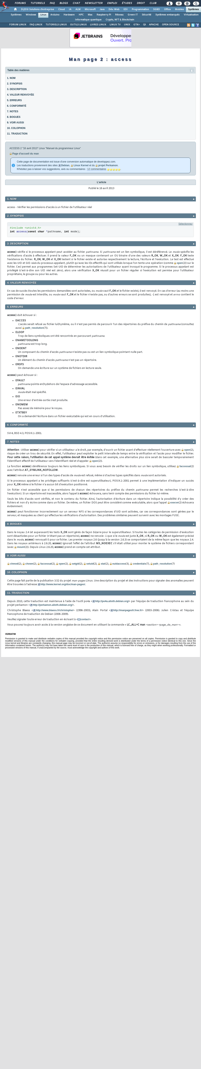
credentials (139, 563)
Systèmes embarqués (167, 14)
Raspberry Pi (104, 14)
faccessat (185, 466)
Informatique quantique (88, 19)
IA (70, 9)
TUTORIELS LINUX (56, 24)
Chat (76, 3)
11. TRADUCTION (17, 133)
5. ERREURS (14, 100)
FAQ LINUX (36, 24)
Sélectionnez (185, 223)
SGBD (156, 9)
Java (102, 9)
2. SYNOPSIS (14, 83)
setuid (90, 563)
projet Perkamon (108, 165)
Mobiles (179, 9)
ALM (78, 9)
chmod (14, 563)
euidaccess (119, 563)
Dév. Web (114, 9)
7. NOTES (12, 111)
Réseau (119, 14)
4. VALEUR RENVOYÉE (20, 94)
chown (29, 563)
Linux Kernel (81, 165)
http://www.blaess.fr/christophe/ (54, 610)
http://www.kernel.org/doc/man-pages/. (63, 584)
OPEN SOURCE (170, 24)
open (180, 263)
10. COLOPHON (16, 128)
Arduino (54, 14)
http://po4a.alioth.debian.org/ (112, 601)
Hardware (69, 14)
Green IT (133, 14)
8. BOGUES (13, 117)
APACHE (154, 24)
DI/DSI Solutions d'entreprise (37, 9)
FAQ (52, 3)
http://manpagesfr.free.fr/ (127, 610)
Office (167, 9)
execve (174, 502)
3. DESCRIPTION (17, 89)
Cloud (61, 9)
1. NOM (11, 78)
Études (126, 3)
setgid (75, 563)
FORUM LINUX (17, 24)
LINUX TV (115, 24)
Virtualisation (191, 14)
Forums (20, 3)
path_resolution (34, 327)
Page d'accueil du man (25, 153)
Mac (90, 14)
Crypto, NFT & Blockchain (120, 19)
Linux (43, 14)
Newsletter (93, 3)
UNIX (127, 24)
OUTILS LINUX (78, 24)
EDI (126, 9)
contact (85, 619)
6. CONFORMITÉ (16, 105)
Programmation (140, 9)
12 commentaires (96, 169)
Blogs (63, 3)
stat (103, 563)
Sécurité (146, 14)
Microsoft (90, 9)
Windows (31, 14)
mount (21, 547)
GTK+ (136, 24)
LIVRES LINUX (98, 24)
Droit (140, 3)
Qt (144, 24)
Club (152, 3)
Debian (65, 165)
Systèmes (193, 9)
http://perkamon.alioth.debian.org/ (53, 605)
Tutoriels (37, 3)
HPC (81, 14)
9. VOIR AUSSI (15, 122)
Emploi (112, 3)
